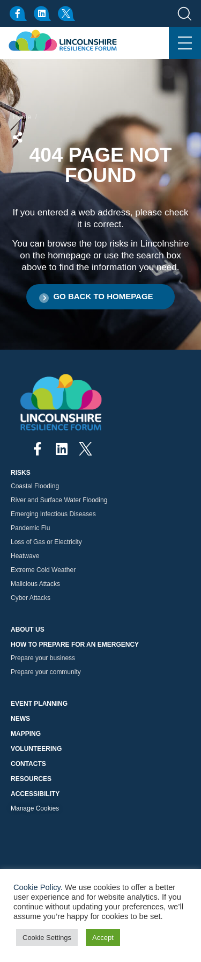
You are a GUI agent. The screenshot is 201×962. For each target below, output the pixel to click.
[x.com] (67, 13)
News (20, 718)
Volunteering (36, 749)
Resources (31, 779)
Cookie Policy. (38, 887)
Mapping (26, 733)
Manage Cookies (35, 808)
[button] (100, 296)
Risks (21, 472)
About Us (27, 629)
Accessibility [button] (35, 794)
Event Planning (39, 703)
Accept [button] (103, 938)
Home (22, 117)
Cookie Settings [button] (47, 938)
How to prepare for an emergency (75, 644)
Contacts (28, 764)
